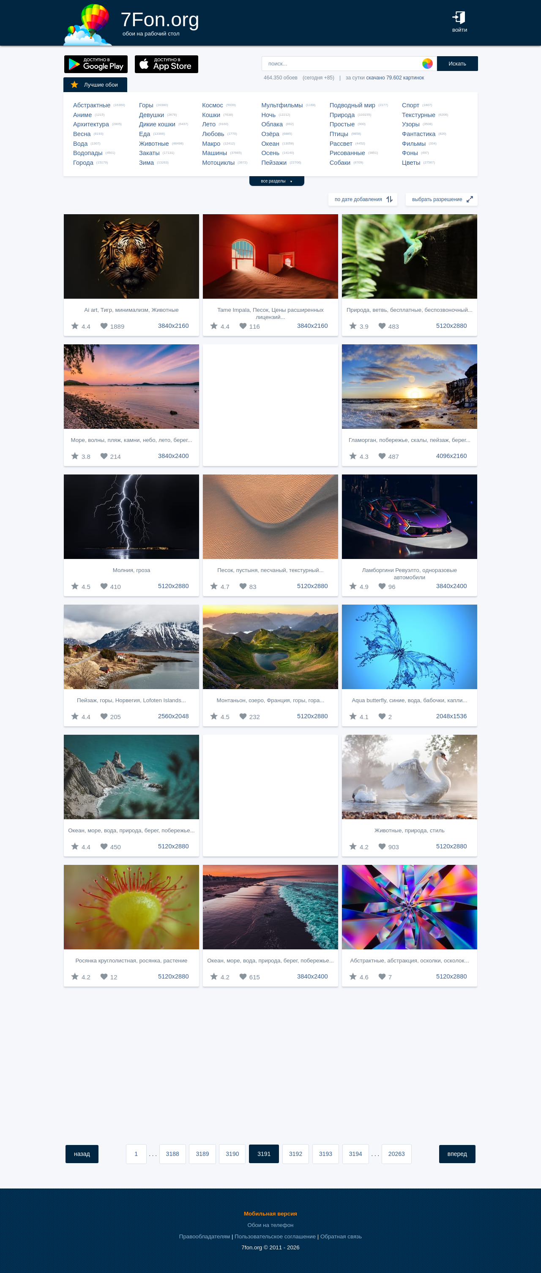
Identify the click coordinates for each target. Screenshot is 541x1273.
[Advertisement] (270, 405)
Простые (342, 124)
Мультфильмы (282, 105)
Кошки (211, 115)
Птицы (339, 134)
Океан (270, 143)
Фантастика (418, 134)
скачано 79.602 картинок (395, 78)
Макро (211, 143)
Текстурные (418, 115)
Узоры (411, 124)
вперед (457, 1153)
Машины (214, 153)
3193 (325, 1153)
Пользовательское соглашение (275, 1236)
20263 (396, 1153)
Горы (146, 105)
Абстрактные (91, 105)
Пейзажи (274, 162)
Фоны (410, 153)
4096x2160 (451, 456)
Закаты (149, 153)
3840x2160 (173, 325)
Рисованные (347, 153)
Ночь (268, 115)
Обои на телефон (271, 1225)
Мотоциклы (218, 162)
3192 (295, 1153)
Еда (144, 134)
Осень (270, 153)
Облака (272, 124)
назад (82, 1153)
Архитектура (91, 124)
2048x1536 (451, 716)
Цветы (411, 162)
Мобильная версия (270, 1213)
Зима (146, 162)
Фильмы (414, 143)
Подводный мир (352, 105)
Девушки (151, 115)
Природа (342, 115)
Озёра (270, 134)
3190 (232, 1153)
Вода (80, 143)
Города (83, 162)
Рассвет (341, 143)
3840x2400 (173, 456)
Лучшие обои (94, 84)
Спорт (410, 105)
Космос (212, 105)
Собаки (340, 162)
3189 (202, 1153)
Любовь (213, 134)
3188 (172, 1153)
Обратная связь (341, 1236)
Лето (209, 124)
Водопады (87, 153)
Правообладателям (204, 1236)
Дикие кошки (157, 124)
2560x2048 (173, 716)
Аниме (82, 115)
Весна (82, 134)
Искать (457, 63)
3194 (355, 1153)
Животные (154, 143)
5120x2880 (451, 325)
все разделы (277, 181)
